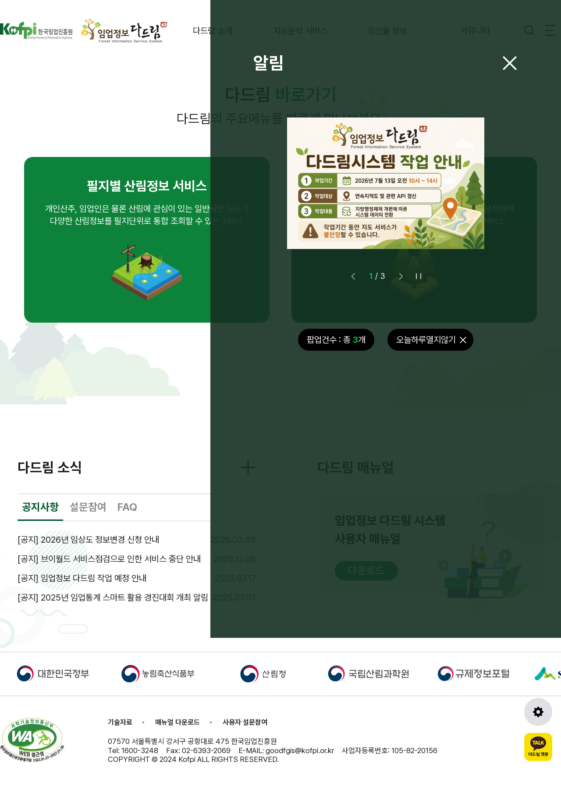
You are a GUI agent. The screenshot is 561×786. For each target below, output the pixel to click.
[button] (401, 276)
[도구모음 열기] (538, 712)
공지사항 (40, 507)
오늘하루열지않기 (426, 339)
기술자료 (120, 722)
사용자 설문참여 (245, 722)
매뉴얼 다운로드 (177, 722)
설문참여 (88, 507)
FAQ (127, 507)
